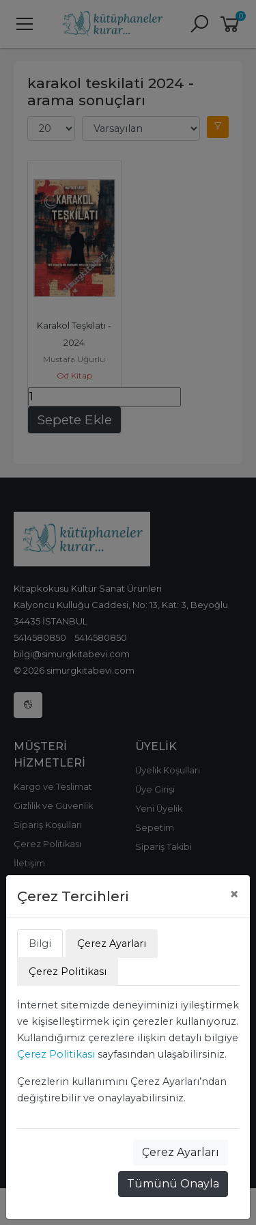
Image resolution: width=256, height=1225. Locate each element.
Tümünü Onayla (173, 1183)
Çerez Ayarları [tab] (111, 943)
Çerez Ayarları (180, 1152)
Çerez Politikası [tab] (67, 971)
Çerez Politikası (56, 1054)
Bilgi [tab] (40, 943)
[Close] (234, 894)
